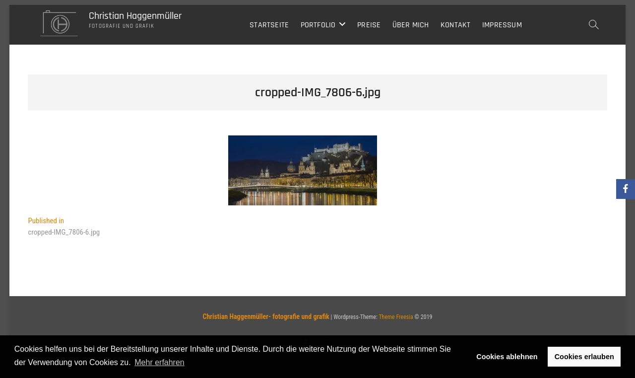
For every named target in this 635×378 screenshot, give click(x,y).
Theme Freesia (396, 317)
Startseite (269, 25)
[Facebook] (625, 189)
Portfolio (318, 25)
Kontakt (455, 25)
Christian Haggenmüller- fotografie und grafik (265, 316)
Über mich (410, 25)
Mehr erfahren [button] (159, 362)
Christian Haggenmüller (135, 16)
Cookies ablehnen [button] (506, 357)
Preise (369, 25)
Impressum (502, 25)
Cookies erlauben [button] (584, 357)
